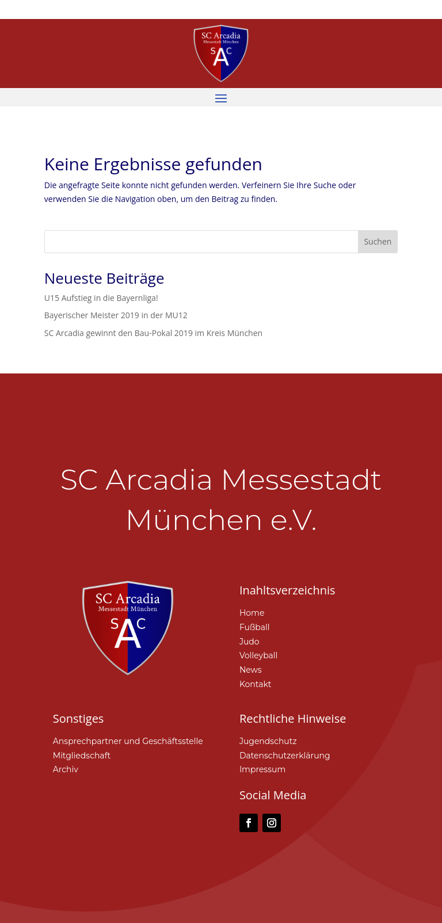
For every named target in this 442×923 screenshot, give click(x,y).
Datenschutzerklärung (284, 755)
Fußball (254, 627)
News (250, 670)
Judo (249, 641)
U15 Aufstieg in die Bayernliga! (101, 297)
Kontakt (255, 684)
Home (251, 613)
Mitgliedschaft (81, 755)
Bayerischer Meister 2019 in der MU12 (116, 315)
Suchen (377, 241)
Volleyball (258, 655)
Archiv (65, 769)
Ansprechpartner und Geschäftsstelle (128, 741)
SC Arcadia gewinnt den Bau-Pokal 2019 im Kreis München (153, 332)
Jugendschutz (268, 741)
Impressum (262, 769)
